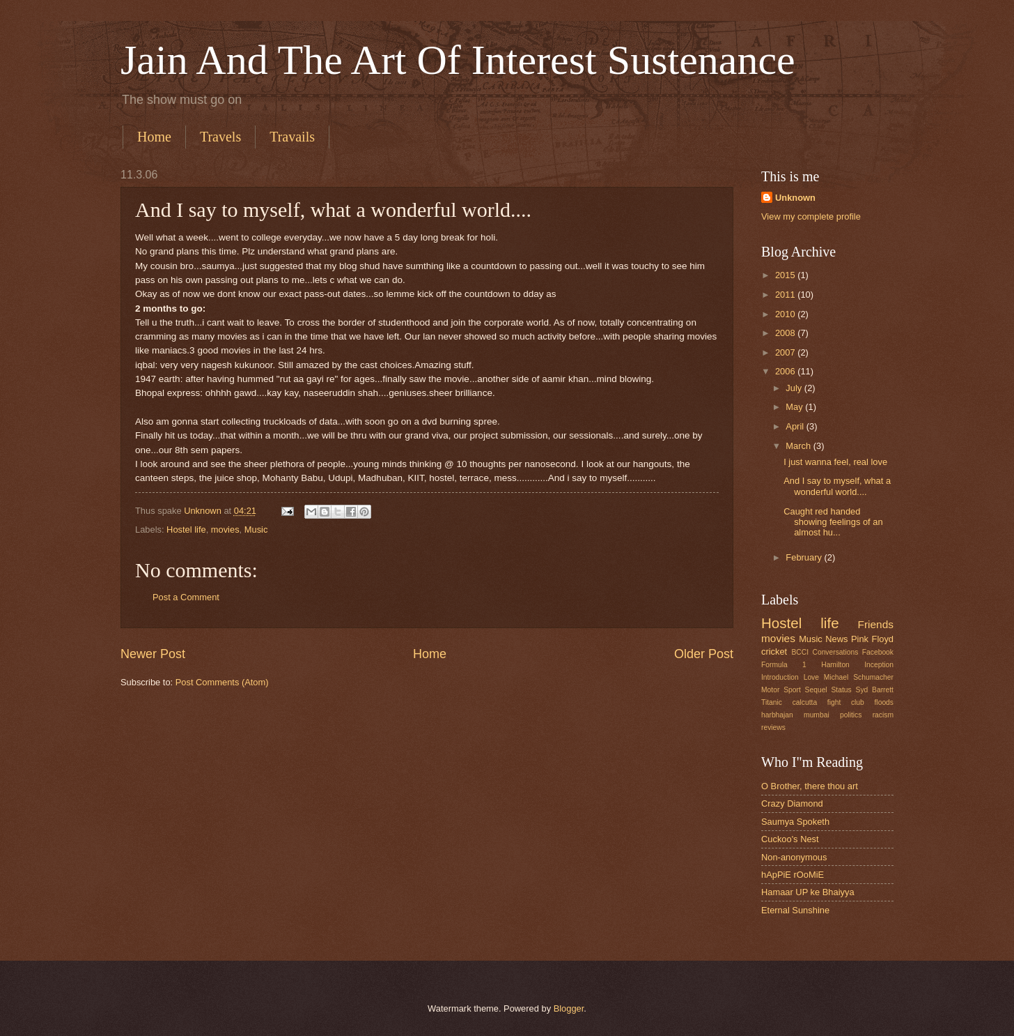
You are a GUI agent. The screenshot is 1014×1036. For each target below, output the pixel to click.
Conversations (835, 652)
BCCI (800, 652)
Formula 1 (783, 665)
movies (225, 529)
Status (841, 690)
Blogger (569, 1008)
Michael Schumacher (859, 677)
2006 (786, 371)
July (795, 388)
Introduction (780, 677)
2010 (786, 314)
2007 (786, 352)
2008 (786, 333)
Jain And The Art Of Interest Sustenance (457, 60)
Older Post (703, 654)
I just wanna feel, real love (835, 462)
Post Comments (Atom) (222, 682)
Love (811, 677)
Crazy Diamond (792, 803)
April (796, 426)
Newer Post (152, 654)
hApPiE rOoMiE (792, 874)
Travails (292, 136)
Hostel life (186, 529)
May (795, 407)
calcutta (805, 702)
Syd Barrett (875, 690)
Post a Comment (186, 597)
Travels (220, 136)
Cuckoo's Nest (790, 839)
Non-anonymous (794, 857)
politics (850, 715)
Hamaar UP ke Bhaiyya (808, 892)
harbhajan (777, 715)
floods (884, 702)
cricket (774, 651)
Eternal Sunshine (795, 910)
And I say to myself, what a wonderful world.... (837, 485)
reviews (773, 727)
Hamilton (835, 665)
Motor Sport (781, 690)
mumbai (816, 715)
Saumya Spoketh (795, 821)
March (799, 446)
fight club (845, 702)
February (805, 557)
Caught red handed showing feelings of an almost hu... (832, 522)
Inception (879, 665)
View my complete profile (811, 216)
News (836, 639)
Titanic (771, 702)
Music (256, 529)
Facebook (878, 652)
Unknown (795, 197)
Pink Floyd (872, 639)
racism (883, 715)
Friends (876, 624)
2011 (786, 294)
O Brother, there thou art (809, 786)
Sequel (816, 690)
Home (154, 136)
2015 (786, 275)
